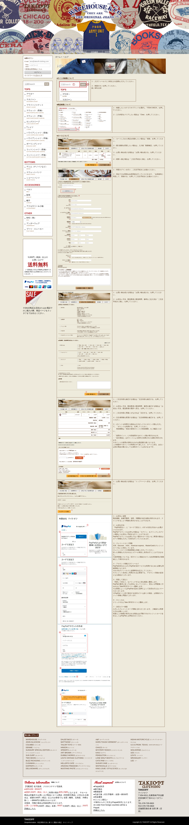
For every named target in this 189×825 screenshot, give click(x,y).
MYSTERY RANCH (109, 750)
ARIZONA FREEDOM (75, 766)
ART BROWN (71, 753)
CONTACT (126, 52)
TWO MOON (35, 758)
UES (135, 753)
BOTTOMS (63, 52)
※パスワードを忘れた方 (33, 76)
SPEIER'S (68, 750)
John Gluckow (38, 742)
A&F (102, 739)
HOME (31, 52)
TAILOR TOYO (71, 745)
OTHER (94, 52)
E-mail (26, 61)
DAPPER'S (34, 766)
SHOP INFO (110, 52)
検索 (46, 84)
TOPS (47, 52)
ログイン (37, 72)
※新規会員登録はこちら (33, 69)
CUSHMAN (34, 763)
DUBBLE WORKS (73, 755)
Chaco (101, 747)
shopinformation (30, 822)
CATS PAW (104, 761)
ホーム (58, 57)
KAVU (100, 753)
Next (185, 27)
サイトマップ (68, 822)
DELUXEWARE (37, 768)
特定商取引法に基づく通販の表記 (49, 822)
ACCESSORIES (78, 52)
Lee (134, 761)
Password (26, 65)
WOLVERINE (140, 750)
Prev (3, 27)
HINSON (67, 747)
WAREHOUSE (36, 739)
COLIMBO (33, 745)
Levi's (137, 755)
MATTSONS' (69, 742)
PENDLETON (105, 755)
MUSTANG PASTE (74, 768)
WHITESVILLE (106, 766)
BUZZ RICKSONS (38, 761)
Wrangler (139, 758)
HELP (142, 52)
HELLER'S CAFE (72, 763)
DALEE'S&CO (69, 739)
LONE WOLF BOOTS (110, 758)
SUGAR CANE (106, 763)
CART (158, 52)
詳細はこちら (30, 808)
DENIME (32, 747)
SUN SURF (34, 755)
